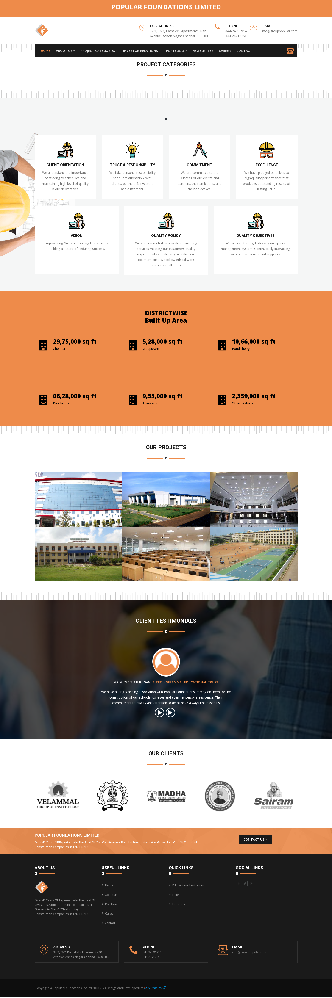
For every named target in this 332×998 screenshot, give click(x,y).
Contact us (255, 840)
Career (225, 51)
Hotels (176, 895)
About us (111, 895)
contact (110, 924)
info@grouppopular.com (280, 31)
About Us (65, 51)
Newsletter (202, 51)
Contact (244, 51)
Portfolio (176, 51)
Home (45, 51)
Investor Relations (142, 51)
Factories (178, 905)
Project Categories (99, 51)
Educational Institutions (188, 886)
